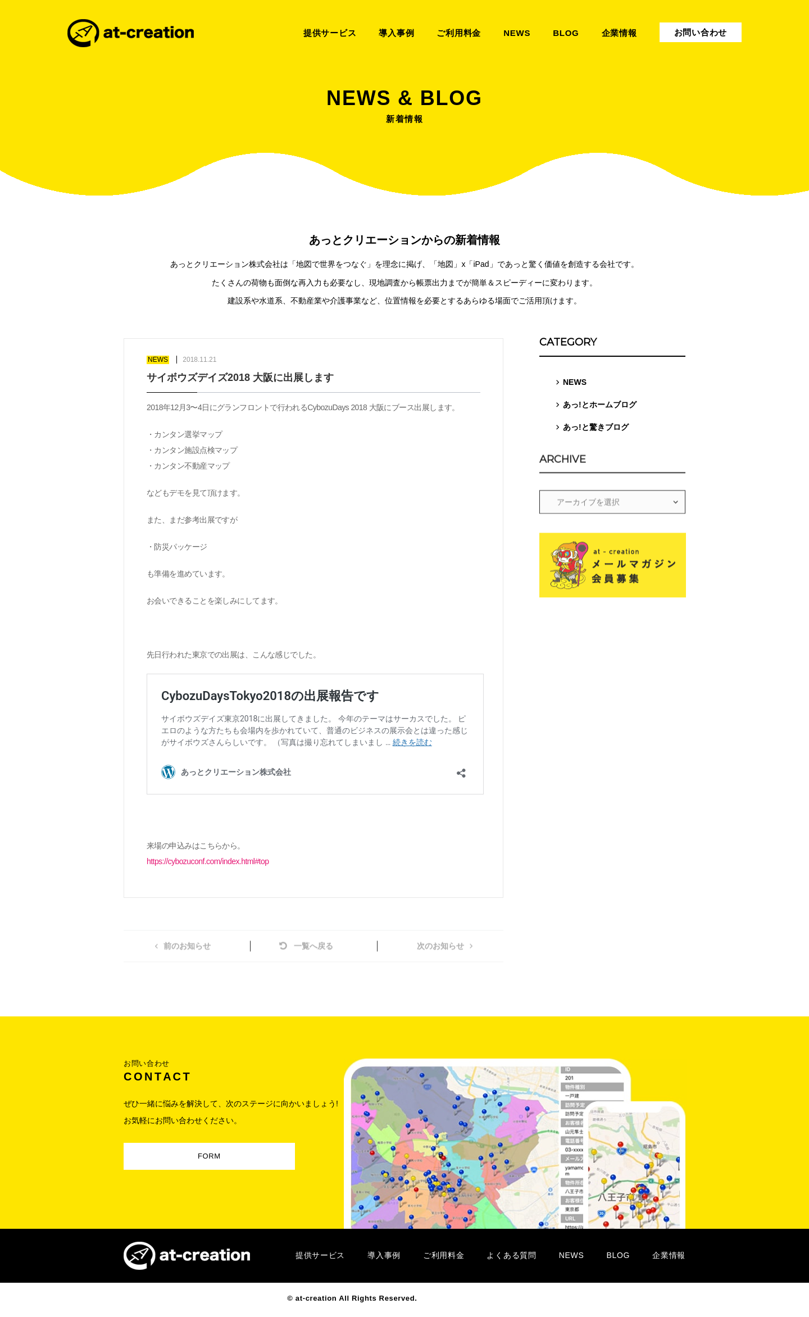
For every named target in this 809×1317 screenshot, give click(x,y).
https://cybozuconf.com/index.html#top (208, 861)
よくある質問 (511, 1255)
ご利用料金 (444, 1255)
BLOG (618, 1255)
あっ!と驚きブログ (596, 427)
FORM (200, 1154)
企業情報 (668, 1255)
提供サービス (320, 1255)
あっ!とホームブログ (600, 404)
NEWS (575, 382)
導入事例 (384, 1255)
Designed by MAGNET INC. (471, 1298)
